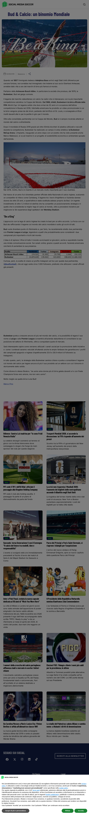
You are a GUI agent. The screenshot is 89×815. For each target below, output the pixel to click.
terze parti (36, 790)
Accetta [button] (81, 811)
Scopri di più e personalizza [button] (15, 811)
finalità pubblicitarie (52, 794)
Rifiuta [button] (67, 811)
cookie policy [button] (63, 788)
